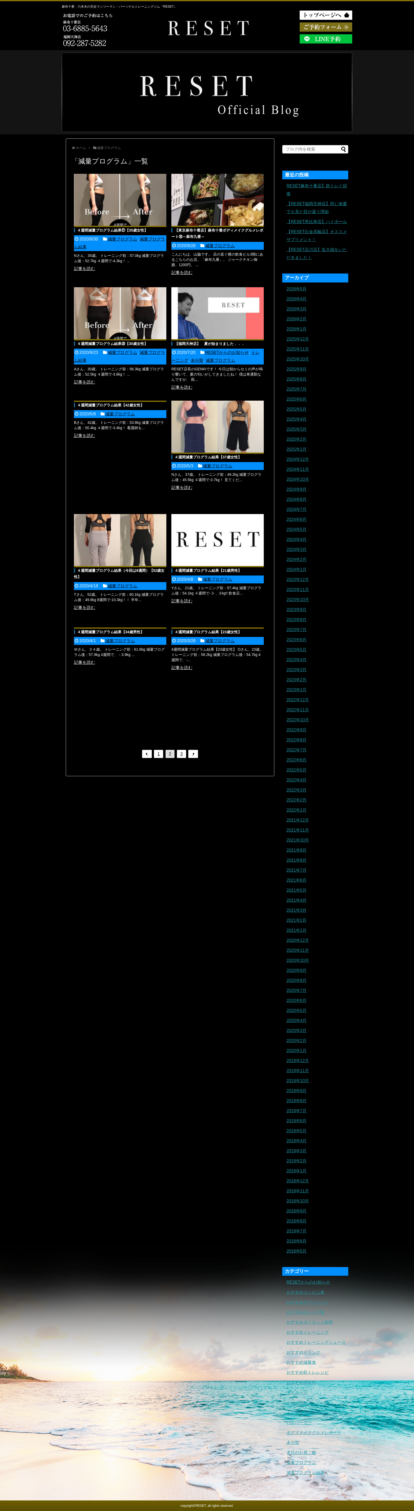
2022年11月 (297, 710)
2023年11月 (297, 589)
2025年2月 (296, 439)
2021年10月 (297, 840)
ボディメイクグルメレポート (313, 1432)
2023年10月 (297, 599)
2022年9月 (296, 730)
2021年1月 (296, 930)
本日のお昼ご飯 (301, 1452)
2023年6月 (296, 639)
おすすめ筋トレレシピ (307, 1372)
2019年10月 (297, 1080)
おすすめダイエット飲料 (309, 1322)
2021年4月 (296, 900)
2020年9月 (296, 970)
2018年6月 (296, 1241)
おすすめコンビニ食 (305, 1292)
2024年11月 (297, 469)
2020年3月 (296, 1030)
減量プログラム (122, 239)
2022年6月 (296, 760)
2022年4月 (296, 780)
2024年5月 (296, 529)
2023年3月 (296, 670)
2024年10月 (297, 479)
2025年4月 (296, 419)
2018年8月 (296, 1221)
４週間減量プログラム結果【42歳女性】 (110, 405)
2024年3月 (296, 549)
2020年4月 (296, 1020)
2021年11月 (297, 830)
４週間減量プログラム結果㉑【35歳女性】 (112, 230)
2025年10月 (297, 359)
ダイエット (297, 1392)
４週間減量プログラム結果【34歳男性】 (110, 632)
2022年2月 (296, 800)
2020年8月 (296, 980)
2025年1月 (296, 449)
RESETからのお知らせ (227, 352)
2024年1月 (296, 569)
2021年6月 (296, 880)
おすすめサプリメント (307, 1302)
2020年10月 (297, 960)
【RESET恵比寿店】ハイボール (316, 221)
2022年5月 (296, 770)
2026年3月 (296, 309)
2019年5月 (296, 1131)
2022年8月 (296, 740)
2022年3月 (296, 790)
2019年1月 (296, 1171)
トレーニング (299, 1402)
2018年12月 (297, 1181)
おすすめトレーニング (307, 1332)
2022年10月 (297, 720)
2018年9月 (296, 1211)
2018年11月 (297, 1191)
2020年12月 (297, 940)
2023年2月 (296, 680)
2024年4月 (296, 539)
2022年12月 (297, 700)
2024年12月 (297, 459)
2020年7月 (296, 990)
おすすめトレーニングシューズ (316, 1342)
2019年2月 (296, 1161)
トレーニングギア (303, 1412)
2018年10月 (297, 1201)
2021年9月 (296, 850)
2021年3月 (296, 910)
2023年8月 (296, 619)
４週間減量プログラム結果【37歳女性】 (208, 457)
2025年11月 (297, 349)
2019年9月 (296, 1090)
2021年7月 (296, 870)
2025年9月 (296, 369)
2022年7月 (296, 750)
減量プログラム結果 (305, 1472)
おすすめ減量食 (301, 1362)
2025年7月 (296, 389)
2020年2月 (296, 1040)
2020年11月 (297, 950)
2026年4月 (296, 299)
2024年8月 (296, 499)
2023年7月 (296, 629)
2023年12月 (297, 579)
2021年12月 (297, 820)
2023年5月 (296, 649)
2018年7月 (296, 1231)
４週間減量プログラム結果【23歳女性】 (208, 632)
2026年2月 (296, 319)
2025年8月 (296, 379)
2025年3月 (296, 429)
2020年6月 (296, 1000)
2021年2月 (296, 920)
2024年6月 (296, 519)
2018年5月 (296, 1251)
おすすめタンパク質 (305, 1312)
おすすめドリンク (303, 1352)
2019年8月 (296, 1101)
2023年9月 (296, 609)
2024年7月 (296, 509)
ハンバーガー (299, 1422)
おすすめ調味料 (301, 1382)
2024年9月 (296, 489)
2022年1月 (296, 810)
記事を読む (84, 268)
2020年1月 (296, 1050)
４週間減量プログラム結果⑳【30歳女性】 (112, 344)
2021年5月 (296, 890)
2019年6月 (296, 1121)
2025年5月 (296, 409)
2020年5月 (296, 1010)
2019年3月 (296, 1151)
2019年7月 (296, 1111)
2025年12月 (297, 339)
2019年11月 (297, 1070)
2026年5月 (296, 289)
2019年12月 (297, 1060)
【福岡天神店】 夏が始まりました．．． (210, 344)
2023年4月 (296, 660)
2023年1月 (296, 690)
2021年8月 (296, 860)
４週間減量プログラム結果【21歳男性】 (208, 570)
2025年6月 (296, 399)
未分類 (197, 360)
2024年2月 (296, 559)
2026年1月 (296, 329)
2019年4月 (296, 1141)
